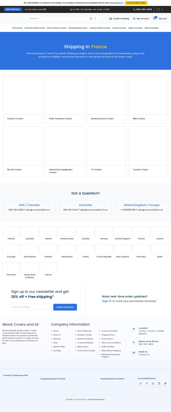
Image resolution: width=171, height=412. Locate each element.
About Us (57, 335)
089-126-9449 (70, 209)
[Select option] (159, 9)
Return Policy (82, 346)
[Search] (91, 18)
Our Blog (57, 350)
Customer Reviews (85, 343)
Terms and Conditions (111, 343)
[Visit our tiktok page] (165, 383)
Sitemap (57, 339)
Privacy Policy (107, 339)
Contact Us (144, 354)
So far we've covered (86, 350)
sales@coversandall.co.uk (150, 209)
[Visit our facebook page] (140, 383)
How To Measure (84, 331)
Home (55, 331)
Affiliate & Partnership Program (111, 355)
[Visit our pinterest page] (146, 383)
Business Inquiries (85, 339)
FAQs (55, 343)
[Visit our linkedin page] (152, 383)
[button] (141, 18)
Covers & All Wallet (109, 331)
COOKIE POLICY (116, 3)
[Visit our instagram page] (159, 383)
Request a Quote (84, 335)
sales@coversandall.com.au (93, 209)
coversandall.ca (80, 399)
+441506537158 (128, 209)
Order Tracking (108, 346)
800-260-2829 (142, 9)
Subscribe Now (65, 307)
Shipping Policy (108, 335)
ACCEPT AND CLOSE (136, 3)
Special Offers (59, 346)
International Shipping (111, 350)
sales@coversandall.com (37, 209)
